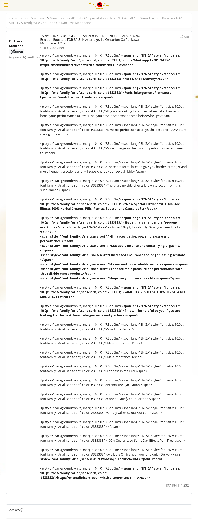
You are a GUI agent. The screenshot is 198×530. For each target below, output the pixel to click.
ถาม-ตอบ (40, 18)
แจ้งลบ (184, 36)
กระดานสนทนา (20, 18)
